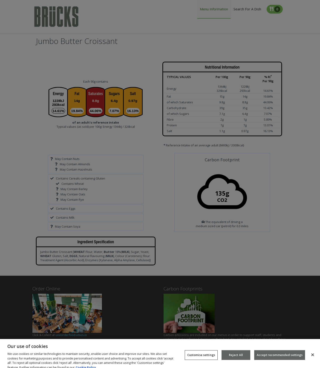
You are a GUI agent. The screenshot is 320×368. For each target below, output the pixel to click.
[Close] (313, 358)
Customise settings (201, 358)
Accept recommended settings (280, 358)
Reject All (236, 358)
